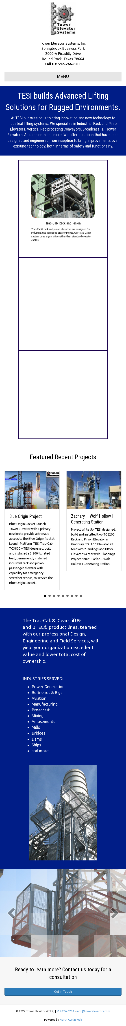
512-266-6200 (69, 64)
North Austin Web (71, 1019)
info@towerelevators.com (93, 1011)
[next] (115, 913)
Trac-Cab (42, 620)
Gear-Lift (67, 620)
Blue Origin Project (25, 516)
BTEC (38, 627)
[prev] (11, 913)
